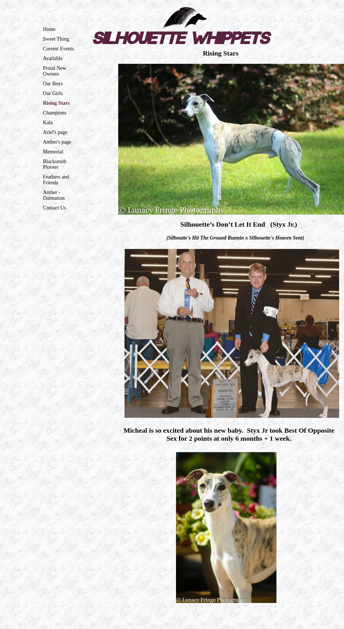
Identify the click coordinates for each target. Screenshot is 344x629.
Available (53, 58)
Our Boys (53, 83)
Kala (48, 122)
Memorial (53, 152)
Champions (54, 113)
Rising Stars (56, 103)
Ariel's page (55, 132)
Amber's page (57, 142)
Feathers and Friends (56, 179)
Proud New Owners (54, 71)
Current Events (58, 49)
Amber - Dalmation (54, 195)
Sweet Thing (56, 39)
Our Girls (53, 93)
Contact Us (54, 208)
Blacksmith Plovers (54, 164)
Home (49, 29)
